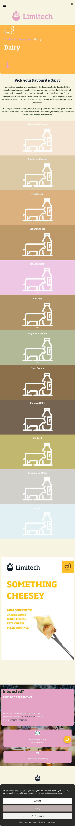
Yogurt (37, 517)
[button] (8, 5)
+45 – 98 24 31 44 (27, 716)
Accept (37, 800)
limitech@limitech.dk (18, 719)
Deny (37, 808)
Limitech (10, 48)
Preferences (38, 816)
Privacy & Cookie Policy (27, 822)
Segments (24, 48)
